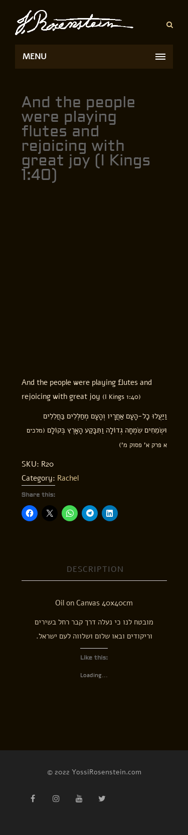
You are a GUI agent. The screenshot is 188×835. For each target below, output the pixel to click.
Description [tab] (95, 569)
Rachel (68, 478)
